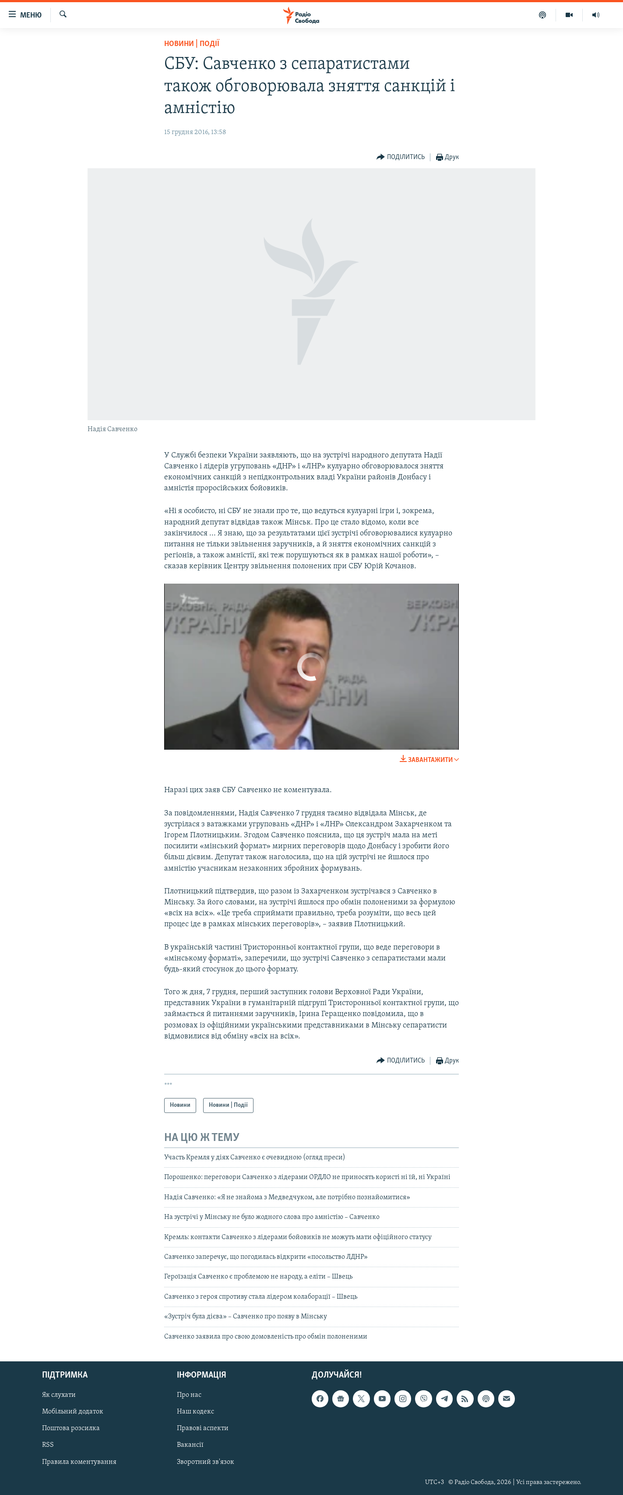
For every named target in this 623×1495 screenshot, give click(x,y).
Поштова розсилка (71, 1428)
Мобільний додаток (72, 1411)
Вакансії (190, 1445)
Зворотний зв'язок (205, 1461)
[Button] (401, 157)
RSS (48, 1445)
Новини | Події (191, 44)
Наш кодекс (195, 1411)
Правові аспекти (203, 1428)
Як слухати (59, 1395)
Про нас (189, 1395)
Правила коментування (79, 1461)
